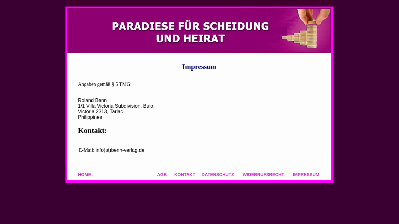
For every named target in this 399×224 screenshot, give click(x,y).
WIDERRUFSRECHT (263, 174)
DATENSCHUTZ (218, 174)
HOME (84, 174)
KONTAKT (184, 174)
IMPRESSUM (306, 174)
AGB (162, 174)
